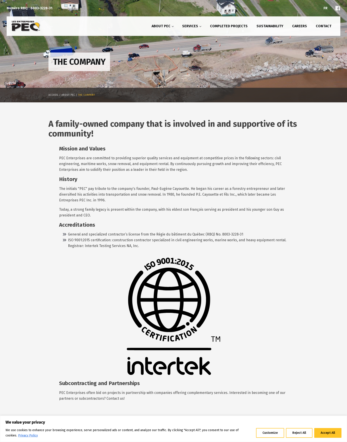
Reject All (299, 433)
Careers (299, 26)
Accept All (328, 433)
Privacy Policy (28, 435)
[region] (173, 429)
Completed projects (229, 26)
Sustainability (269, 26)
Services (190, 26)
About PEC (161, 26)
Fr (326, 8)
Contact (324, 26)
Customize (270, 433)
